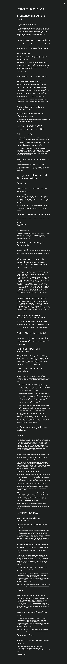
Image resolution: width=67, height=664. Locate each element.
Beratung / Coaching (7, 3)
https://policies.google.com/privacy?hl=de (39, 586)
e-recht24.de (23, 654)
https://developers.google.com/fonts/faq (28, 648)
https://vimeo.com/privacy (41, 631)
